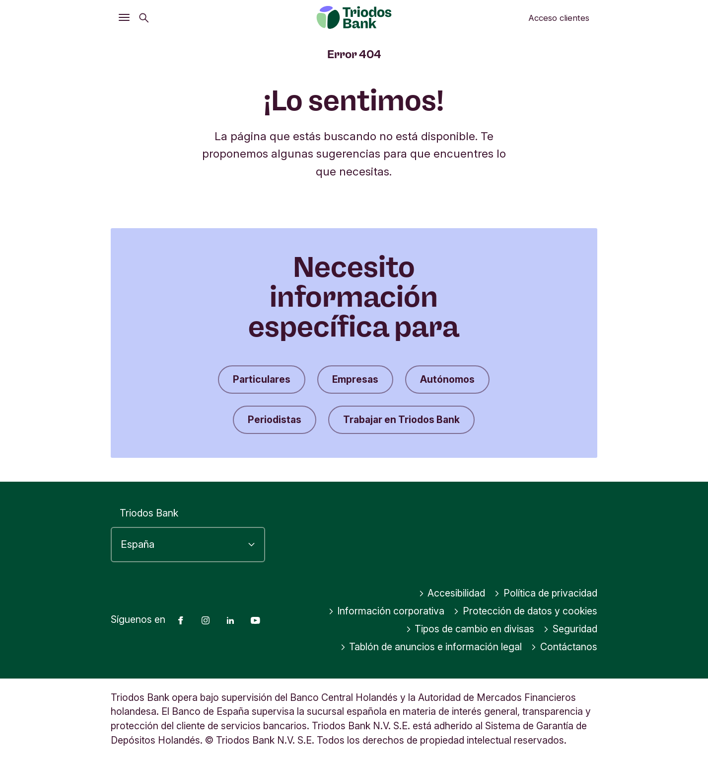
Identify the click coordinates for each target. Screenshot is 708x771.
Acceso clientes (558, 18)
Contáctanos (564, 647)
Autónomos (447, 379)
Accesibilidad (452, 593)
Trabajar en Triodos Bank (401, 420)
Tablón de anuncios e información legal (431, 647)
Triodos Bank (149, 513)
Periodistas (274, 420)
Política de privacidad (545, 593)
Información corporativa (386, 611)
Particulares (261, 379)
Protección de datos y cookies (525, 611)
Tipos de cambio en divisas (470, 629)
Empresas (355, 379)
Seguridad (570, 629)
